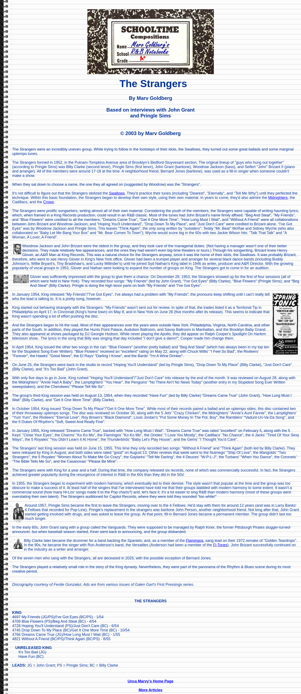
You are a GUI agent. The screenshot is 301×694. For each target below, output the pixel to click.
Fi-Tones (220, 545)
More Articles (150, 690)
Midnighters (278, 198)
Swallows (117, 193)
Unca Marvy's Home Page (150, 681)
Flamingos (194, 540)
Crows (48, 202)
